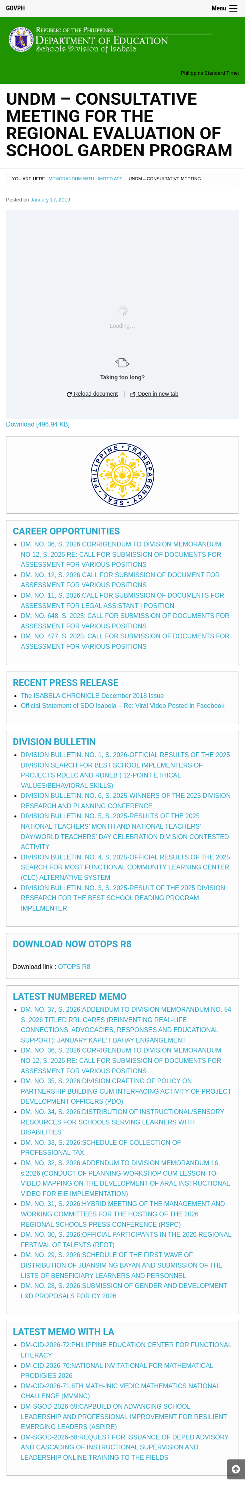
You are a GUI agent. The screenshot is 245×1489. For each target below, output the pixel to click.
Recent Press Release (65, 683)
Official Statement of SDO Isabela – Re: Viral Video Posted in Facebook (123, 705)
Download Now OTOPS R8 (72, 944)
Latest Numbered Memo (70, 996)
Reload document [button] (92, 394)
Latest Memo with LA (63, 1332)
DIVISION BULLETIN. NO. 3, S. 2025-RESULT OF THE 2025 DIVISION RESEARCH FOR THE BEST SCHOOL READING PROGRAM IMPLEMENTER (123, 898)
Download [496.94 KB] (38, 424)
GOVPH (15, 8)
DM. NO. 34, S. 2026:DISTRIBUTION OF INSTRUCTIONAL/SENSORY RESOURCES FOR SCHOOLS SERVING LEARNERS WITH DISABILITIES (122, 1122)
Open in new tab (155, 394)
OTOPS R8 (74, 966)
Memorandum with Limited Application (96, 178)
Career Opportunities (66, 531)
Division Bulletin (54, 742)
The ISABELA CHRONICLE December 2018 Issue (92, 695)
